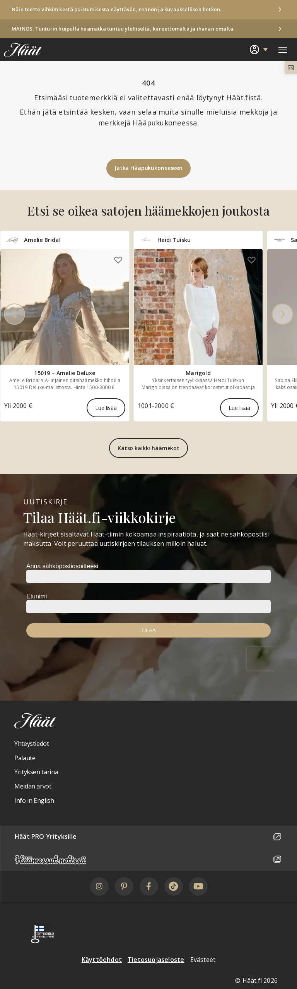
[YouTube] (198, 886)
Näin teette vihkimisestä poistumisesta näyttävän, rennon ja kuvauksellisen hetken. (116, 9)
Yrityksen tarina (36, 772)
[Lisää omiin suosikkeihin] (118, 260)
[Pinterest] (124, 886)
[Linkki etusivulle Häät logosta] (21, 49)
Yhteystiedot (31, 743)
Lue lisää (106, 408)
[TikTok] (173, 886)
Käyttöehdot (102, 959)
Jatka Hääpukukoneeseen (148, 167)
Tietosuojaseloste (156, 959)
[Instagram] (99, 886)
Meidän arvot (32, 786)
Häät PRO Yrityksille (149, 837)
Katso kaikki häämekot (148, 448)
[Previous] (14, 314)
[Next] (282, 314)
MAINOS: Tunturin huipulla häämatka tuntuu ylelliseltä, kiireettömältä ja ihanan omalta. (123, 28)
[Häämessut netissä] (148, 859)
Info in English (34, 800)
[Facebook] (149, 886)
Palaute (24, 758)
